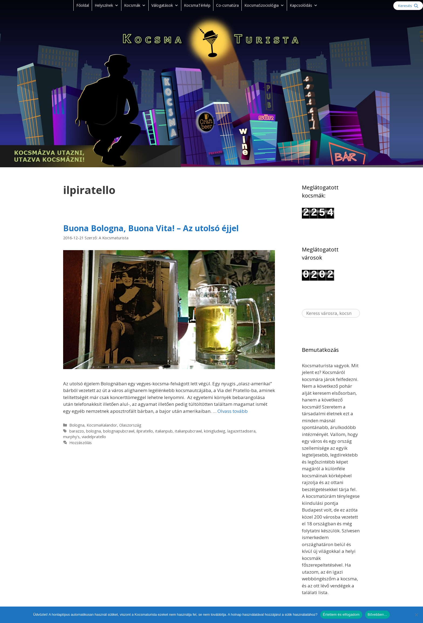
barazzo (76, 431)
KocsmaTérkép (197, 5)
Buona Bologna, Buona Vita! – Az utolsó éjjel (151, 228)
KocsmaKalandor (102, 425)
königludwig (214, 431)
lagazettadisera (241, 431)
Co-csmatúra (227, 5)
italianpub (164, 431)
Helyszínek (106, 5)
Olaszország (130, 425)
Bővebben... (377, 614)
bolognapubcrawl (118, 431)
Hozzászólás (80, 442)
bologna (93, 431)
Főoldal (82, 5)
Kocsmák (135, 5)
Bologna (76, 425)
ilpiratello (145, 431)
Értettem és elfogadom (341, 614)
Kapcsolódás (304, 5)
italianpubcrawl (188, 431)
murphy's (71, 436)
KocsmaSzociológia (264, 5)
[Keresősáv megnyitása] (408, 5)
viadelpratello (94, 436)
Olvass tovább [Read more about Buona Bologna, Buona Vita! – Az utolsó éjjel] (232, 411)
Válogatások (164, 5)
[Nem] (416, 614)
